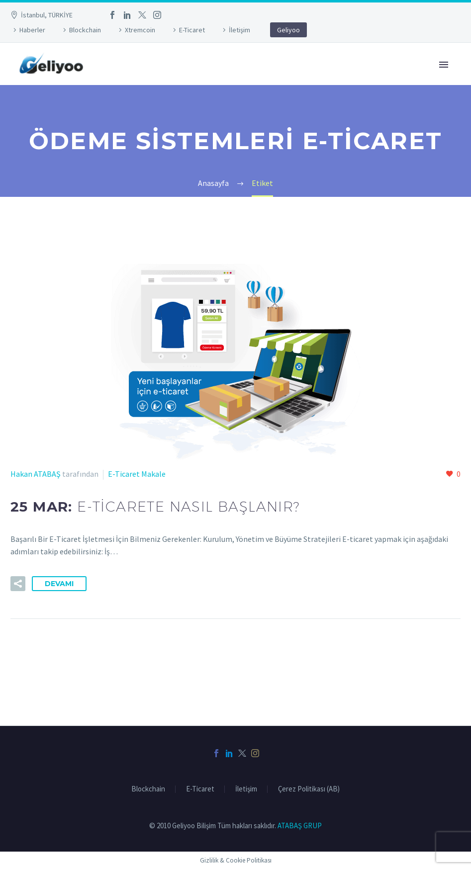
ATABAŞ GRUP (300, 825)
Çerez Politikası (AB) (309, 789)
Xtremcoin (140, 29)
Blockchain (85, 29)
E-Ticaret (192, 29)
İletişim (239, 29)
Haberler (32, 29)
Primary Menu (443, 65)
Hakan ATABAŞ (35, 474)
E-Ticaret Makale (137, 474)
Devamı (59, 583)
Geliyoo (288, 29)
